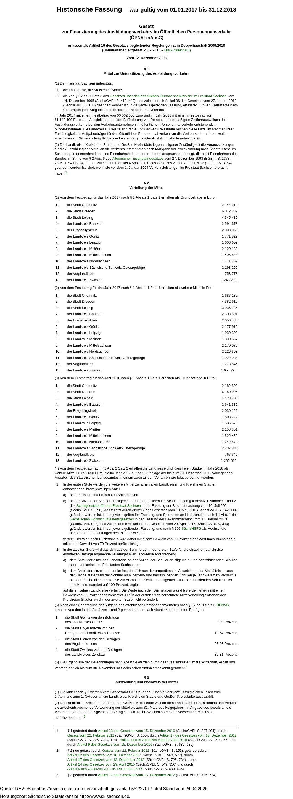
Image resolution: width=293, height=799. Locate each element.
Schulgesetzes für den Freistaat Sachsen (108, 505)
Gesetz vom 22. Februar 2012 (90, 735)
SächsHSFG (191, 528)
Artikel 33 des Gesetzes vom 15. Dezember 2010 (136, 731)
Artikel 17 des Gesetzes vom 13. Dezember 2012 (198, 735)
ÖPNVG (222, 605)
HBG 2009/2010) (177, 50)
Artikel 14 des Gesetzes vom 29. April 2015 (153, 740)
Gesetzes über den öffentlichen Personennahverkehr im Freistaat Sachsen (168, 96)
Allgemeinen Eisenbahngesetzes (137, 158)
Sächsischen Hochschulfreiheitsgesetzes (102, 519)
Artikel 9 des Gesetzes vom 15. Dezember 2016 (114, 744)
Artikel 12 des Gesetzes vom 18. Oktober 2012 (104, 755)
